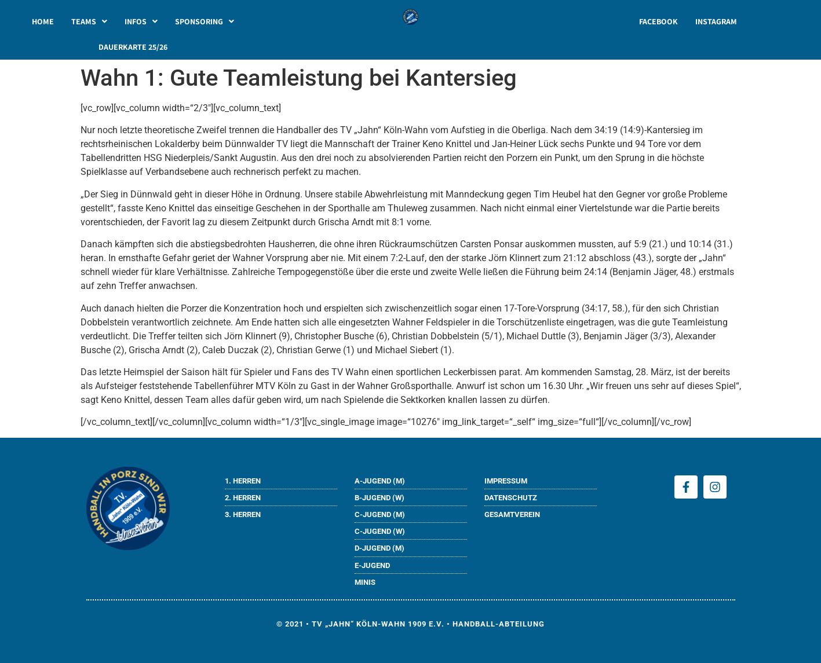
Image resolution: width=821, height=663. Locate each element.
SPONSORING (204, 21)
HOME (43, 21)
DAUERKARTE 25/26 (132, 47)
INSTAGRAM (716, 21)
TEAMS (89, 21)
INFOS (141, 21)
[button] (89, 21)
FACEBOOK (658, 21)
